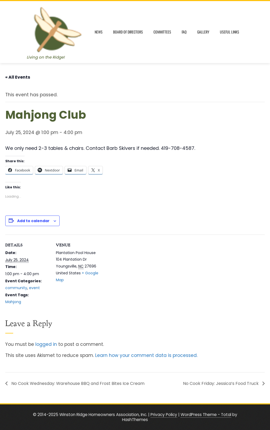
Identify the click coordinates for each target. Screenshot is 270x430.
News (99, 32)
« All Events (17, 77)
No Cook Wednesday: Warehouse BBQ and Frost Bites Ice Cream (77, 383)
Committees (162, 32)
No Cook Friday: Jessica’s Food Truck (221, 383)
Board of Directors (128, 32)
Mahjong (13, 301)
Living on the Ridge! (46, 57)
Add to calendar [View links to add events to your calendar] (33, 220)
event (34, 287)
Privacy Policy (164, 414)
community (16, 287)
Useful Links (229, 32)
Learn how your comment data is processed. (146, 355)
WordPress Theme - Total (206, 414)
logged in (46, 344)
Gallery (203, 32)
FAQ (184, 32)
